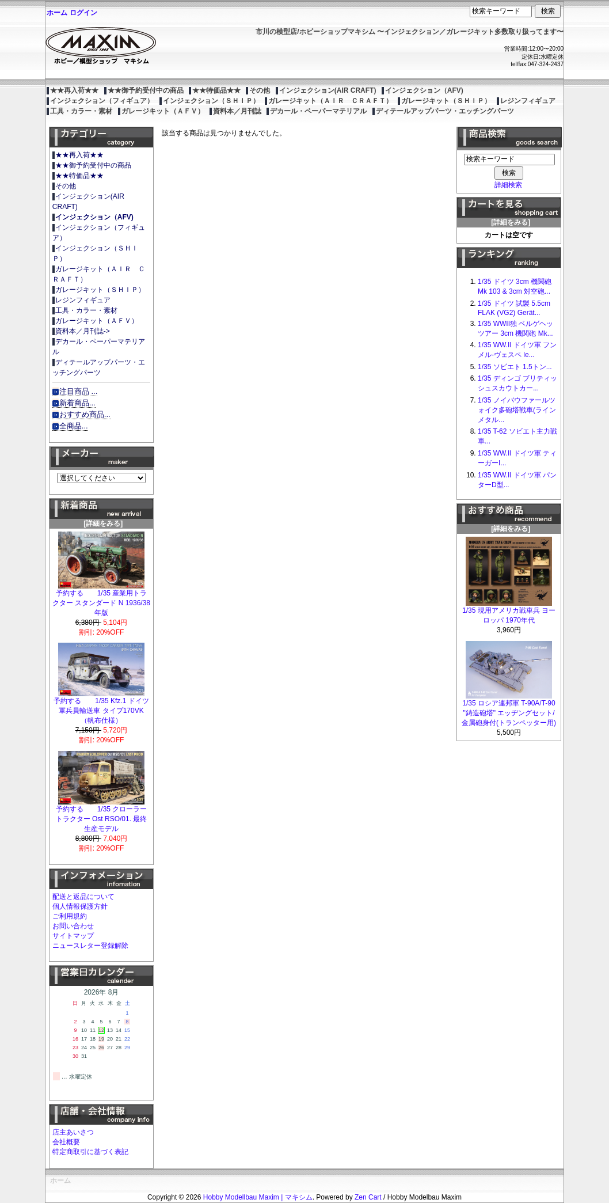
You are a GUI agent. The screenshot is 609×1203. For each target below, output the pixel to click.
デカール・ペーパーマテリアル (318, 111)
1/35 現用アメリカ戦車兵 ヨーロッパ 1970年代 (508, 611)
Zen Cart (368, 1197)
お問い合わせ (73, 926)
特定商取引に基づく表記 (90, 1152)
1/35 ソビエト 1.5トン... (515, 367)
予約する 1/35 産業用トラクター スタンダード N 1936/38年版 (101, 599)
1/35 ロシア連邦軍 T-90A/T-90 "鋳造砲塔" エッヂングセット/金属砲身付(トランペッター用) (509, 709)
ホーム (57, 13)
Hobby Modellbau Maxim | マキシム (258, 1197)
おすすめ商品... (85, 414)
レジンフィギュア (527, 101)
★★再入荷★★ (74, 90)
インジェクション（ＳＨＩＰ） (211, 101)
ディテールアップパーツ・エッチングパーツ (445, 111)
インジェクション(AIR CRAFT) (327, 90)
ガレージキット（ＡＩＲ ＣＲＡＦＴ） (330, 101)
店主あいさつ (73, 1132)
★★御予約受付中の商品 (146, 90)
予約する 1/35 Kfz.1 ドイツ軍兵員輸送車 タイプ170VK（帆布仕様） (101, 707)
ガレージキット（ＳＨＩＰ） (446, 101)
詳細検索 (508, 185)
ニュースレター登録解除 (90, 946)
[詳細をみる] (101, 520)
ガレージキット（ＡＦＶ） (162, 111)
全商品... (73, 426)
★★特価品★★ (216, 90)
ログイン (83, 13)
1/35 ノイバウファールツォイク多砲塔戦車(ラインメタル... (517, 410)
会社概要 (66, 1142)
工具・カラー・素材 (81, 111)
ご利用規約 (69, 916)
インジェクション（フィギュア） (102, 101)
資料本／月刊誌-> (82, 331)
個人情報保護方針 (80, 906)
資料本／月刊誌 (237, 111)
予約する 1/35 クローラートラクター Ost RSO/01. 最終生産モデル (101, 815)
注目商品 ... (78, 391)
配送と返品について (83, 897)
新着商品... (77, 403)
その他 (259, 90)
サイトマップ (73, 936)
